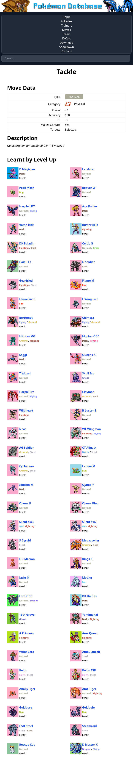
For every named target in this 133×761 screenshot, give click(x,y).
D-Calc (66, 38)
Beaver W (89, 188)
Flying (33, 210)
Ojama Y (88, 485)
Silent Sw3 (26, 522)
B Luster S (89, 410)
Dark (22, 173)
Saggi (23, 355)
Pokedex (66, 21)
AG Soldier (26, 448)
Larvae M (88, 466)
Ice (21, 526)
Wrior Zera (26, 652)
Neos (22, 429)
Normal (86, 173)
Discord (66, 51)
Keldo (23, 670)
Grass (96, 248)
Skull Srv (88, 373)
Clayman (88, 392)
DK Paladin (26, 243)
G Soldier (88, 262)
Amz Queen (90, 633)
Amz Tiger (89, 689)
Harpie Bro (26, 392)
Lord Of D (25, 596)
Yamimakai (90, 615)
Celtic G (87, 243)
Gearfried (26, 281)
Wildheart (26, 410)
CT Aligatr (89, 448)
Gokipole (88, 707)
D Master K (90, 745)
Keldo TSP (89, 670)
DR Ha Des (89, 596)
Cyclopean (26, 466)
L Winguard (90, 299)
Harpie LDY (27, 206)
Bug (21, 192)
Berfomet (26, 318)
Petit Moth (26, 188)
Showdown (66, 47)
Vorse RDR (26, 225)
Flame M (88, 281)
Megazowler (90, 540)
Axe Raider (89, 206)
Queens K (89, 355)
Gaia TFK (25, 262)
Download (66, 43)
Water (85, 452)
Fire (84, 285)
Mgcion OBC (90, 336)
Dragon (34, 600)
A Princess (26, 633)
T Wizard (25, 373)
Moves (66, 30)
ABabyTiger (27, 689)
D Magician (27, 169)
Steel (34, 285)
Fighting (87, 229)
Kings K (87, 559)
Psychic (94, 340)
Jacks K (24, 577)
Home (66, 17)
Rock (85, 266)
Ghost (85, 377)
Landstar (88, 169)
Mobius (87, 577)
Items (66, 34)
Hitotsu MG (27, 336)
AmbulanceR (91, 652)
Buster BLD (90, 225)
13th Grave (27, 615)
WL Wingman (91, 429)
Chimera (88, 318)
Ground (32, 322)
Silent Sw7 (89, 522)
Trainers (66, 25)
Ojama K (25, 503)
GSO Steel (26, 726)
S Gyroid (25, 540)
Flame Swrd (27, 299)
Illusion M (26, 485)
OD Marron (27, 559)
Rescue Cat (27, 745)
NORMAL (74, 96)
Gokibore (25, 707)
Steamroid (89, 726)
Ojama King (90, 503)
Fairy (22, 674)
